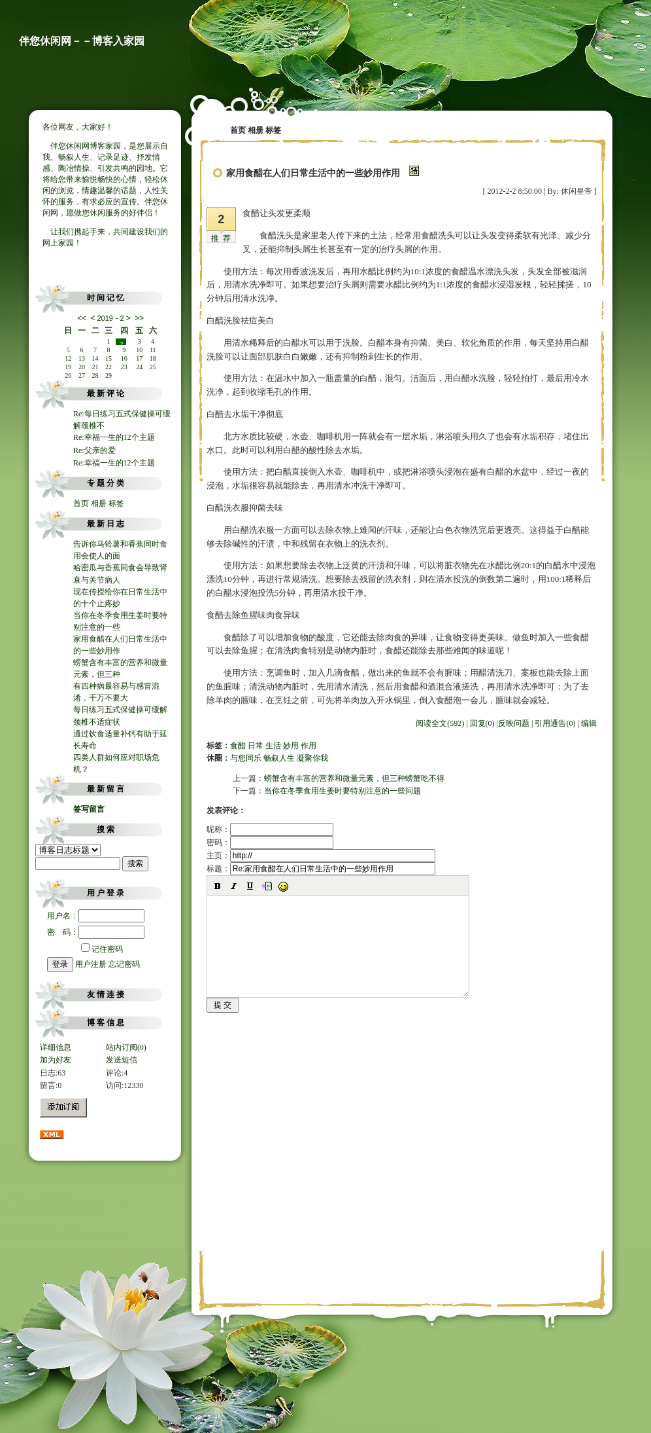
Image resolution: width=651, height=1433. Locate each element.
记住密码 (102, 949)
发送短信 (121, 1059)
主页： (321, 855)
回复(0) (482, 723)
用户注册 (91, 964)
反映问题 (513, 723)
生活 (273, 745)
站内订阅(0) (126, 1047)
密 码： (95, 932)
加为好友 (55, 1059)
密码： (270, 842)
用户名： (95, 915)
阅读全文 (440, 723)
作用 (308, 745)
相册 (99, 503)
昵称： (270, 829)
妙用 (291, 745)
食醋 (238, 745)
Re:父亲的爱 (94, 450)
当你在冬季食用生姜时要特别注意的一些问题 (342, 790)
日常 (255, 745)
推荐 (223, 238)
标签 (116, 503)
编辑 (589, 723)
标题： (321, 868)
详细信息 (55, 1047)
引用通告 (555, 723)
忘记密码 (124, 964)
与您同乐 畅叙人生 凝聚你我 (279, 758)
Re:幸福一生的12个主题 (114, 437)
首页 (81, 503)
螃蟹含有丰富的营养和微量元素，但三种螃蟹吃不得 (354, 778)
